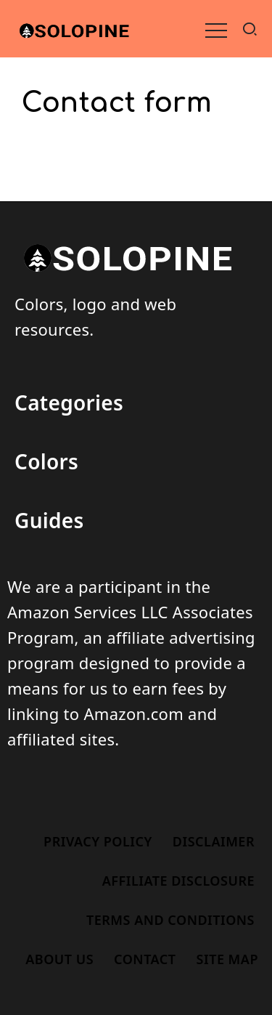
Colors (46, 461)
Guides (49, 520)
